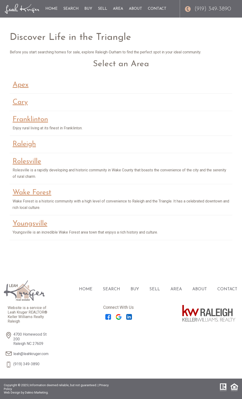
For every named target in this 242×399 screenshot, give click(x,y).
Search (71, 9)
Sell (102, 9)
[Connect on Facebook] (108, 318)
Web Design (12, 392)
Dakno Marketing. (36, 392)
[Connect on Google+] (118, 318)
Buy (88, 9)
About (135, 9)
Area (118, 9)
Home (51, 9)
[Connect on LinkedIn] (129, 318)
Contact (157, 9)
